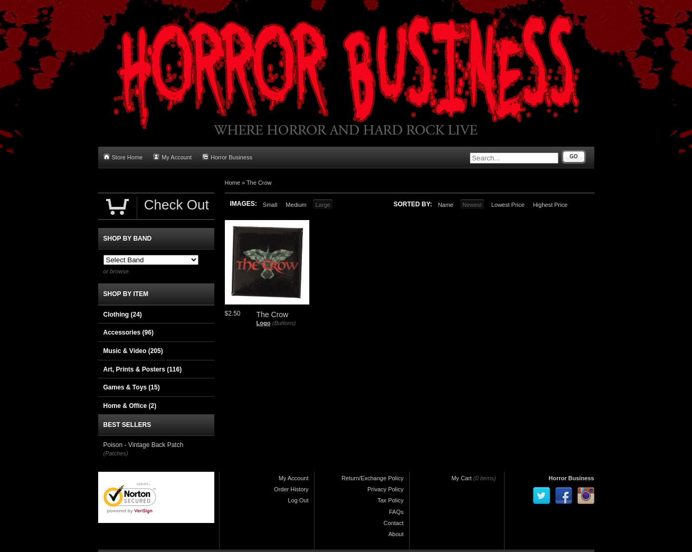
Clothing (122, 314)
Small (270, 205)
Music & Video (133, 351)
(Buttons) (284, 323)
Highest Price (550, 205)
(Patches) (115, 453)
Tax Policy (390, 500)
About (396, 534)
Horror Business (227, 157)
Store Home (123, 157)
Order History (291, 489)
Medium (296, 205)
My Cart (461, 478)
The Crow (259, 182)
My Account (172, 157)
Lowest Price (508, 205)
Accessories (128, 332)
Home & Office (130, 406)
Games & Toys (131, 387)
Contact (394, 523)
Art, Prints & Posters (142, 369)
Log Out (298, 500)
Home (232, 182)
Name (445, 205)
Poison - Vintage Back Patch (143, 445)
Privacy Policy (385, 489)
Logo (264, 323)
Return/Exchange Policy (372, 478)
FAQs (396, 512)
